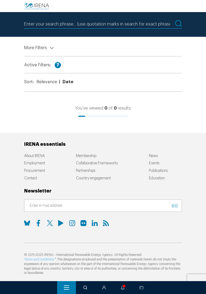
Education (157, 178)
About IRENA (34, 156)
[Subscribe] (100, 206)
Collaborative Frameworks (97, 163)
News (153, 156)
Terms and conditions (39, 259)
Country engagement (93, 178)
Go (174, 206)
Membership (86, 156)
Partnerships (85, 171)
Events (154, 163)
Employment (34, 163)
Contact (30, 178)
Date (67, 82)
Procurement (34, 171)
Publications (158, 171)
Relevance (46, 82)
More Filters (35, 48)
